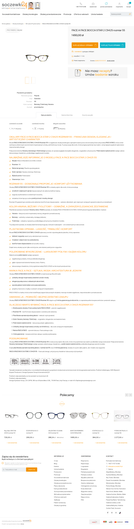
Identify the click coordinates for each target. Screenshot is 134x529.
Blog (55, 464)
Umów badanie (97, 14)
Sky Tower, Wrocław (112, 478)
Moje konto (85, 461)
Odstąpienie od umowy (89, 486)
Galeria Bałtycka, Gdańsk (114, 505)
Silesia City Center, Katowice (116, 489)
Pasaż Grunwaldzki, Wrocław (115, 480)
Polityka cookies (86, 475)
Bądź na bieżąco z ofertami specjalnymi (17, 457)
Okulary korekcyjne (30, 14)
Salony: (110, 469)
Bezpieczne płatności (88, 480)
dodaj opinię (110, 60)
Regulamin (84, 469)
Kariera (56, 466)
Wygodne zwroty (86, 491)
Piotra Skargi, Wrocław (113, 486)
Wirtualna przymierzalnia (62, 494)
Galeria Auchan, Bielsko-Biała (116, 494)
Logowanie (84, 466)
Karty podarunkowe (60, 489)
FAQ (82, 500)
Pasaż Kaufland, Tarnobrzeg (115, 500)
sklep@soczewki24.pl (115, 466)
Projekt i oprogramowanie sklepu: (13, 524)
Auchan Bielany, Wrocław (114, 475)
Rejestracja (85, 464)
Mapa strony (85, 497)
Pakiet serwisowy (60, 503)
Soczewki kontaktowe (11, 14)
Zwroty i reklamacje (87, 483)
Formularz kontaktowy (113, 461)
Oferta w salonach (81, 14)
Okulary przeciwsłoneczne (50, 14)
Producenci (58, 472)
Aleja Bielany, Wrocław (113, 472)
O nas (56, 461)
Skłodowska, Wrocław (113, 483)
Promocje (67, 14)
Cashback (78, 51)
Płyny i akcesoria (59, 486)
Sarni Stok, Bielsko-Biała (114, 491)
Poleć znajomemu (78, 61)
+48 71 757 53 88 (114, 464)
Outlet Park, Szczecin (113, 508)
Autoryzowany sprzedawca (63, 491)
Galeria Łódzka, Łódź (113, 503)
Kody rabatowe (86, 489)
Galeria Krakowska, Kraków (115, 497)
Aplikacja (57, 500)
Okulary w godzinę (60, 505)
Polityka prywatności (88, 472)
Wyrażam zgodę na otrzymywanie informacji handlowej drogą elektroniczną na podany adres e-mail (23, 463)
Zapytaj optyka (86, 494)
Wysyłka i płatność (87, 478)
